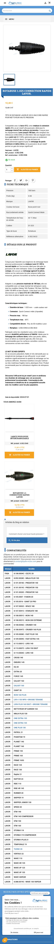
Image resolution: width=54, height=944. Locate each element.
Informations (10, 939)
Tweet (20, 180)
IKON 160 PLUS (20, 695)
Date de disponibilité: (12, 397)
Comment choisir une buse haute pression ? (26, 534)
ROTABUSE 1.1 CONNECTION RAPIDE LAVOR (20, 495)
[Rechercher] (27, 10)
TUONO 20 (18, 849)
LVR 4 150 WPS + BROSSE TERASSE (28, 699)
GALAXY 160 (19, 685)
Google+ (26, 180)
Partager (15, 180)
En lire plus (14, 540)
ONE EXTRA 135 (20, 718)
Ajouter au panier (27, 169)
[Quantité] (8, 169)
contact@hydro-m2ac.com (25, 561)
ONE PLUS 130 (20, 727)
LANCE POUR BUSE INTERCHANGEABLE (19, 437)
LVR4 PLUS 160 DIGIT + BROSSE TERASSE (31, 704)
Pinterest (32, 180)
